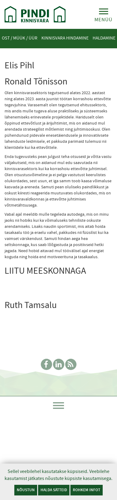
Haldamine (104, 38)
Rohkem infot (86, 489)
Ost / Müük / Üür (19, 38)
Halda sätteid (54, 489)
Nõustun (26, 489)
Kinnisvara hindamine (65, 38)
